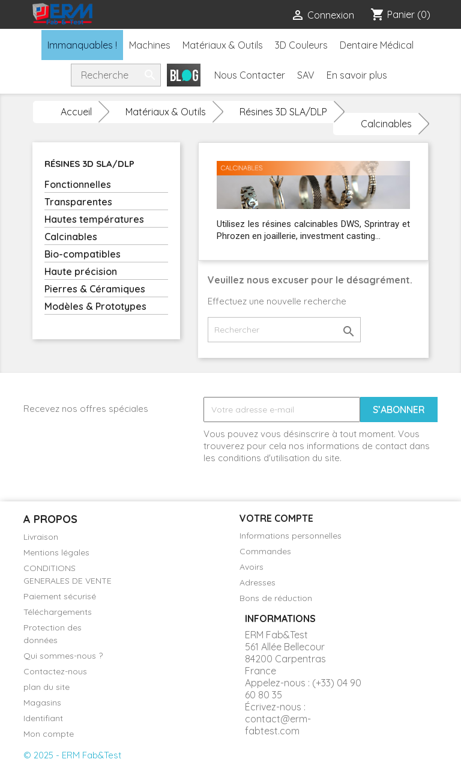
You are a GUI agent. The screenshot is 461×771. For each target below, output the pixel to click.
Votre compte (276, 518)
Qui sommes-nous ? (63, 655)
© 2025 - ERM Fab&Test (72, 755)
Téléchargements (57, 611)
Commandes (265, 551)
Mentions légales (56, 552)
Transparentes (78, 202)
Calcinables (70, 237)
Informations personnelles (291, 535)
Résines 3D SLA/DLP (89, 163)
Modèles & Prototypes (95, 306)
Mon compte (48, 733)
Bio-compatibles (82, 254)
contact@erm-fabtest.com (278, 725)
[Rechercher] (284, 329)
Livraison (40, 536)
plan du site (46, 687)
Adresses (258, 582)
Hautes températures (94, 219)
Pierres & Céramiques (94, 289)
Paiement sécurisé (59, 596)
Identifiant (43, 718)
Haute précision (80, 271)
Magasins (42, 702)
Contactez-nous (55, 671)
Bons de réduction (276, 598)
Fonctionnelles (77, 184)
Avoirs (252, 566)
